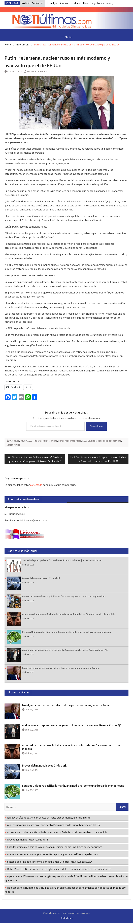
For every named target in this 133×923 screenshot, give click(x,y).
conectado (36, 484)
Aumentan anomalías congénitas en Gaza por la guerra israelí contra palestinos (64, 596)
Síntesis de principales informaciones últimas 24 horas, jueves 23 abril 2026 (61, 560)
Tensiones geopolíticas (109, 440)
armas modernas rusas (69, 440)
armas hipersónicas (47, 440)
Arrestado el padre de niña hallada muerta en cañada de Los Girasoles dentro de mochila (68, 614)
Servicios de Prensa (37, 71)
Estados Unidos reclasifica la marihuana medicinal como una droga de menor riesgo (66, 632)
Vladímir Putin (13, 444)
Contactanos (66, 918)
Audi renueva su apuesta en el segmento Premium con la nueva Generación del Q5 (65, 649)
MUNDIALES (26, 440)
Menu (66, 37)
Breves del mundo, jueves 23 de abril (41, 578)
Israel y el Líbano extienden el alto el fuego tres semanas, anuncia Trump (60, 667)
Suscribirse (96, 426)
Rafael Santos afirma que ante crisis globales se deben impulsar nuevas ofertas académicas (59, 869)
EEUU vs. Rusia (89, 440)
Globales (14, 440)
